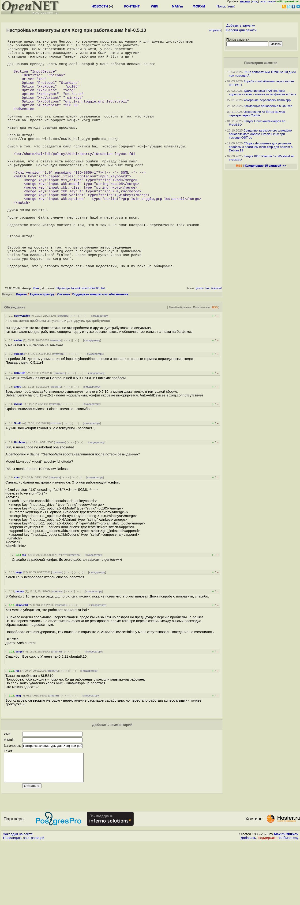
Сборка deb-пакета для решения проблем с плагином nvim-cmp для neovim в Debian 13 (261, 147)
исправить (215, 30)
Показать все (201, 364)
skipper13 (21, 662)
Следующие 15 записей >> (265, 165)
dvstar (18, 461)
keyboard (216, 345)
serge (18, 708)
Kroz (36, 345)
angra (17, 443)
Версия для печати (241, 30)
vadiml (18, 397)
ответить (63, 372)
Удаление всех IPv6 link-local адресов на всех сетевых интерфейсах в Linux (262, 92)
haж (207, 345)
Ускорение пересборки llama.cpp (267, 100)
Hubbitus (19, 499)
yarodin (18, 411)
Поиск (221, 6)
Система (63, 351)
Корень (21, 351)
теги (231, 6)
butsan (19, 648)
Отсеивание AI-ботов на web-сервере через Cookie (257, 113)
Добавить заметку (240, 25)
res (17, 727)
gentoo (200, 345)
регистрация (267, 1)
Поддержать (268, 900)
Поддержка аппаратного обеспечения (100, 351)
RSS (215, 364)
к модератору (99, 372)
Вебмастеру (288, 900)
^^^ (65, 612)
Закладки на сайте (18, 897)
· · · (83, 372)
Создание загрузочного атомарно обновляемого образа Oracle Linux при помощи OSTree (260, 134)
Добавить (248, 900)
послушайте (22, 372)
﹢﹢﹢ (74, 372)
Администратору (42, 351)
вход (255, 1)
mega (18, 629)
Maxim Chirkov (286, 897)
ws (24, 612)
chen (17, 534)
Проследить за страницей (23, 900)
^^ (60, 612)
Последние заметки (261, 63)
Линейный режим (180, 364)
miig (18, 752)
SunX (17, 480)
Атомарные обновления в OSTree (268, 106)
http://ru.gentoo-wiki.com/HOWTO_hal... (82, 345)
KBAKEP (19, 430)
